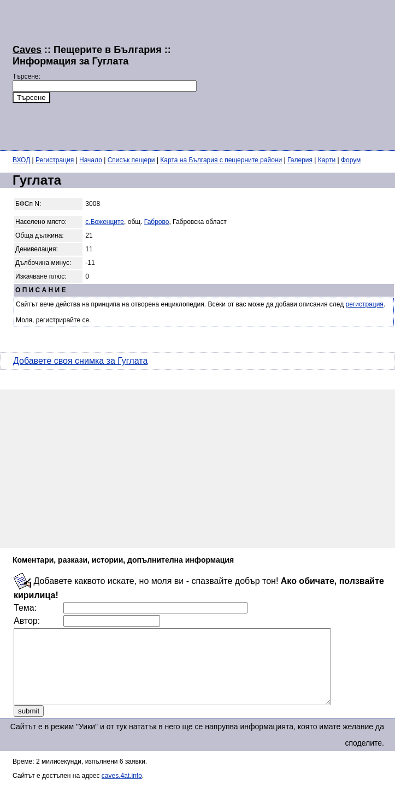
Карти (326, 160)
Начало (90, 160)
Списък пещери (131, 160)
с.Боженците (104, 222)
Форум (351, 160)
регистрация (365, 304)
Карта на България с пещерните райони (221, 160)
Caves (27, 49)
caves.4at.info (122, 790)
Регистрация (55, 160)
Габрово (156, 222)
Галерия (300, 160)
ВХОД (21, 160)
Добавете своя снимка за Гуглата (80, 360)
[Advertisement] (279, 73)
